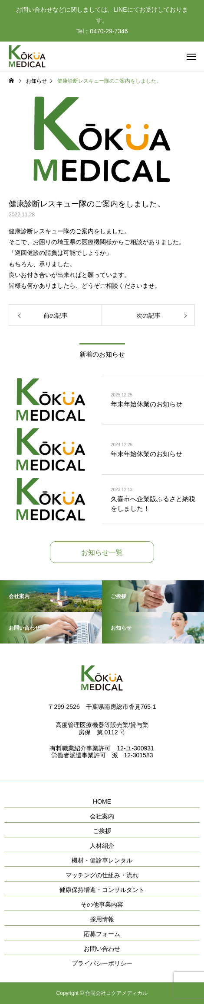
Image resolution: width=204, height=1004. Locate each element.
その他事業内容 (102, 904)
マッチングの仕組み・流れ (102, 875)
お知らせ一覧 (102, 552)
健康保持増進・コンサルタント (102, 889)
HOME (102, 801)
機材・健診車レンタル (102, 860)
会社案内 (102, 816)
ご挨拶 (102, 830)
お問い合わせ (102, 948)
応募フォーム (102, 933)
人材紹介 (102, 845)
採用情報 (102, 919)
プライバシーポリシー (102, 963)
